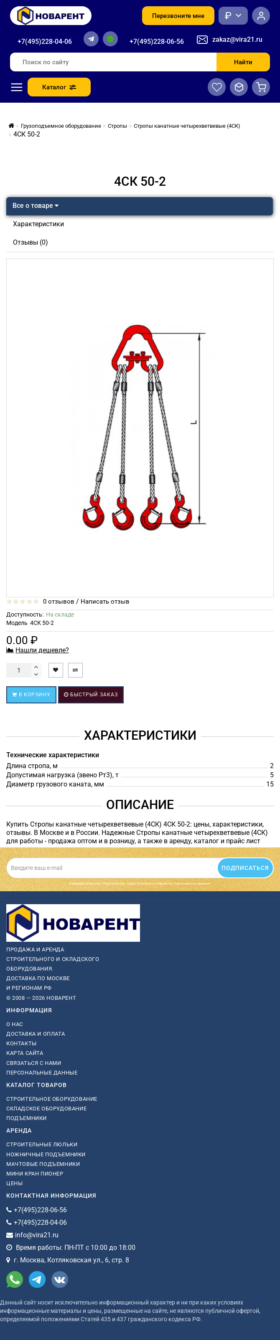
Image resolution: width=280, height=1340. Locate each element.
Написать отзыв (105, 601)
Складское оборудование (46, 1108)
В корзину (31, 695)
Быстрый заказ (91, 695)
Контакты (21, 1043)
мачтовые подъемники (43, 1164)
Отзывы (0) (30, 242)
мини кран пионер (35, 1174)
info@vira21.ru (37, 1235)
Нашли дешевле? (42, 650)
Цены (14, 1183)
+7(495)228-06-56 (157, 42)
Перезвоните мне (178, 16)
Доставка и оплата (35, 1034)
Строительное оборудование (51, 1099)
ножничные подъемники (46, 1154)
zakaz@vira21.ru (237, 39)
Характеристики (38, 224)
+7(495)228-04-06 (45, 42)
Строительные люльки (41, 1144)
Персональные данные (41, 1072)
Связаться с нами (33, 1063)
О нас (14, 1024)
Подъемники (26, 1118)
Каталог (59, 87)
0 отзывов (57, 601)
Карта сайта (24, 1053)
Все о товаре (36, 206)
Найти (243, 62)
